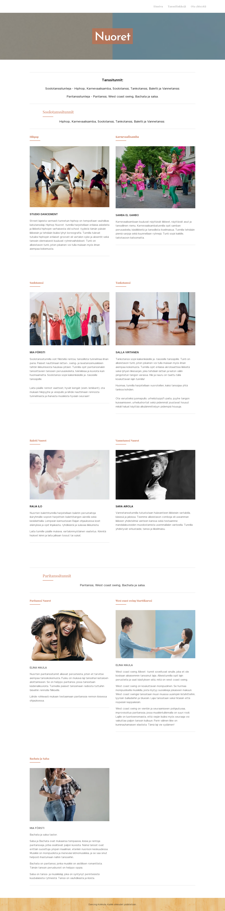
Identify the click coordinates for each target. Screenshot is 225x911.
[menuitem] (161, 6)
